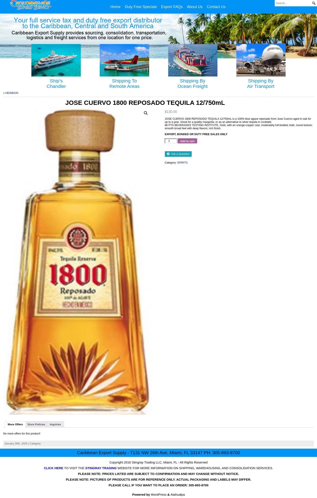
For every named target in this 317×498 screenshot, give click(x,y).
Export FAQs (172, 7)
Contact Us (216, 7)
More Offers (15, 424)
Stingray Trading (143, 462)
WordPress (159, 494)
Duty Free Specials (141, 7)
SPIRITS (182, 162)
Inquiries (55, 424)
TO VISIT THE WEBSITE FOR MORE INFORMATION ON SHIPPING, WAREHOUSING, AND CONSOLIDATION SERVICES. (158, 468)
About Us (195, 7)
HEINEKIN (11, 92)
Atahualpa (178, 494)
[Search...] (296, 3)
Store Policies (36, 424)
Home (115, 7)
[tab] (15, 424)
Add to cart (187, 141)
